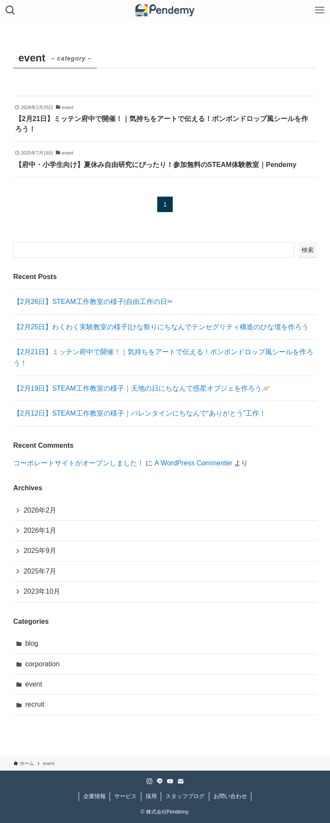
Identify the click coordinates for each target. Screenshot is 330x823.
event (33, 684)
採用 (151, 796)
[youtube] (170, 781)
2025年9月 (40, 550)
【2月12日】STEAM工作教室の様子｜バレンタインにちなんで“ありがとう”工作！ (139, 413)
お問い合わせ (230, 796)
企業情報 (94, 796)
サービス (125, 796)
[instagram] (149, 781)
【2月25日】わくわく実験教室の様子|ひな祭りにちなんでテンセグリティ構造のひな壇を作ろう (161, 327)
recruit (34, 704)
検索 (308, 249)
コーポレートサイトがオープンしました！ (78, 463)
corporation (42, 664)
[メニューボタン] (319, 10)
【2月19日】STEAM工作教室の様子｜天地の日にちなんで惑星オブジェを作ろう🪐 (141, 388)
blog (31, 643)
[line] (160, 781)
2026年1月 (40, 530)
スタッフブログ (185, 796)
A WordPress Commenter (193, 463)
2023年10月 (42, 591)
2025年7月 (40, 571)
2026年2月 (40, 510)
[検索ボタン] (10, 10)
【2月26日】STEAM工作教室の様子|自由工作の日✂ (93, 301)
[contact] (180, 781)
